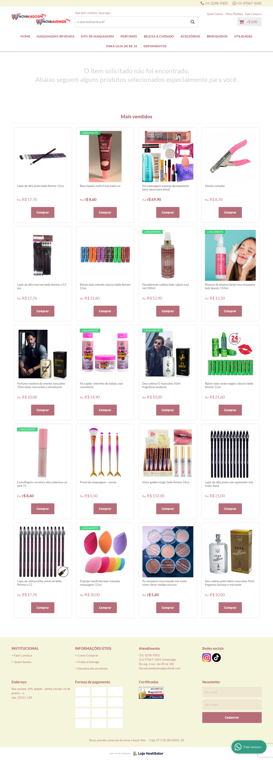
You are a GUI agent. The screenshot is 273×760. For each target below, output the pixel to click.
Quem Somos (215, 14)
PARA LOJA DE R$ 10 (121, 46)
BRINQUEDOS (217, 36)
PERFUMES (129, 36)
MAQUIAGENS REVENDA (55, 36)
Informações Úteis (93, 648)
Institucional (25, 648)
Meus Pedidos (234, 14)
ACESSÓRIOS (190, 36)
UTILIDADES (243, 36)
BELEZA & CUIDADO (159, 36)
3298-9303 (216, 3)
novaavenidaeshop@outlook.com (159, 668)
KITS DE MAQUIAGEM (97, 36)
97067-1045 (249, 3)
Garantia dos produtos (92, 668)
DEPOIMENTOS (155, 46)
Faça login (105, 13)
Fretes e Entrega (88, 662)
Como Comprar (87, 655)
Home (25, 36)
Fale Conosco (253, 14)
